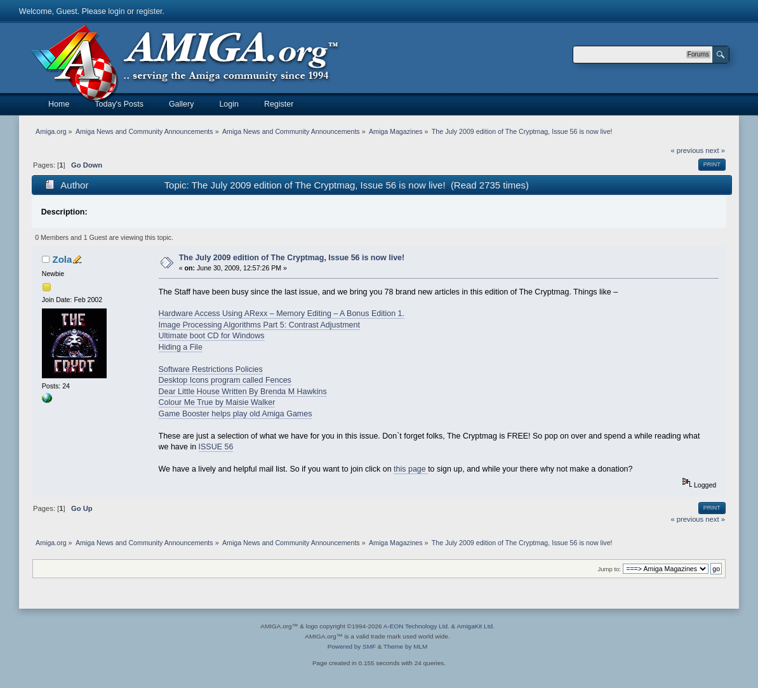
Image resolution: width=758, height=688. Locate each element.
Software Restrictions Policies (211, 369)
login (116, 11)
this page (411, 469)
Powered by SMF (352, 646)
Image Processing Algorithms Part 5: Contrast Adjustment (259, 325)
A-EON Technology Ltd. (416, 626)
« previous (686, 150)
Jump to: (609, 569)
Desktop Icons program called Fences (225, 380)
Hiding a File (181, 347)
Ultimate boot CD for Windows (212, 335)
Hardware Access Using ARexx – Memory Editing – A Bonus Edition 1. (281, 313)
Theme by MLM (405, 646)
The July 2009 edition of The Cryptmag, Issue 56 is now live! (291, 257)
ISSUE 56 (216, 446)
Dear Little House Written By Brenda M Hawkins (243, 391)
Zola (62, 259)
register (149, 11)
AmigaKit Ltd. (475, 626)
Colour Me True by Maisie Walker (217, 402)
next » (715, 150)
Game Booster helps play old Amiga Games (235, 413)
